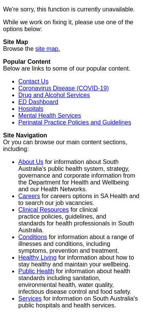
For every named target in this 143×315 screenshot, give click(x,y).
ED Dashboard (38, 102)
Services (30, 298)
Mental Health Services (49, 115)
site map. (47, 49)
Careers (29, 196)
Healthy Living (37, 257)
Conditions (32, 237)
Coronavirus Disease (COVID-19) (63, 88)
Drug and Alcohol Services (54, 95)
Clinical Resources (43, 209)
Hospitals (30, 109)
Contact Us (33, 81)
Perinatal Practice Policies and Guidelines (74, 122)
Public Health (36, 271)
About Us (30, 162)
